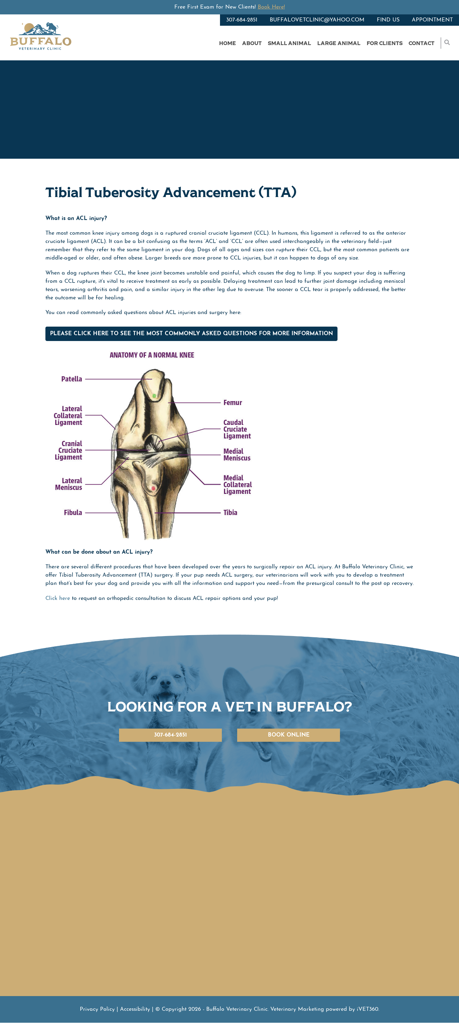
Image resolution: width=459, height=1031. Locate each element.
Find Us (388, 20)
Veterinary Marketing (297, 1009)
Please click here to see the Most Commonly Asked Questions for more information (191, 334)
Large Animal (339, 43)
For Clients (385, 43)
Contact (421, 43)
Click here (57, 598)
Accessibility (135, 1009)
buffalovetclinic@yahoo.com (317, 20)
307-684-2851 (241, 20)
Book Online (289, 735)
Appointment (432, 20)
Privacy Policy (97, 1009)
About (252, 43)
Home (227, 43)
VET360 (367, 1009)
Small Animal (289, 43)
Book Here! (271, 7)
